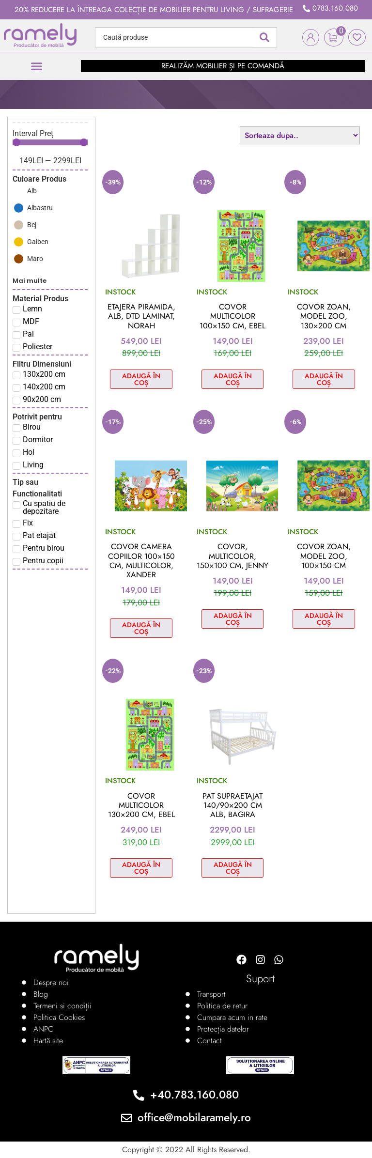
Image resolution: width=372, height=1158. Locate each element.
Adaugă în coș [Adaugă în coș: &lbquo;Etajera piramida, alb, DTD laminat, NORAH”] (141, 379)
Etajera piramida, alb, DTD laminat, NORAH (141, 316)
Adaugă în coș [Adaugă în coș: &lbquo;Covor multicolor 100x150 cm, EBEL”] (233, 379)
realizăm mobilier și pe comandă (222, 66)
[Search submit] (264, 37)
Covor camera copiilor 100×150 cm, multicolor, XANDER (141, 560)
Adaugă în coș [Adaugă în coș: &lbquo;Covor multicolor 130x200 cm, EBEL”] (141, 868)
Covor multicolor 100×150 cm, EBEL (232, 316)
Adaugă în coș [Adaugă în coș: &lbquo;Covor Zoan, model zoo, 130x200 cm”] (324, 379)
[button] (37, 66)
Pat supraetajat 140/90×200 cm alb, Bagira (232, 805)
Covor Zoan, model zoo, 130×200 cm (324, 316)
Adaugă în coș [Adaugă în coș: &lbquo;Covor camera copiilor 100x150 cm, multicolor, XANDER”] (141, 628)
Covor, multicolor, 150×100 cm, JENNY (232, 556)
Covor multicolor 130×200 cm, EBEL (141, 805)
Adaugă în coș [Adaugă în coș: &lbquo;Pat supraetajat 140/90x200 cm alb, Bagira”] (233, 868)
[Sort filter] (300, 135)
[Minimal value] (50, 142)
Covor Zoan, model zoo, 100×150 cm (324, 556)
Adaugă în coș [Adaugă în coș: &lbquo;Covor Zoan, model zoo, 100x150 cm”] (324, 619)
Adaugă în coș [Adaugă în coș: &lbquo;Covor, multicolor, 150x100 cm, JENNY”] (233, 619)
